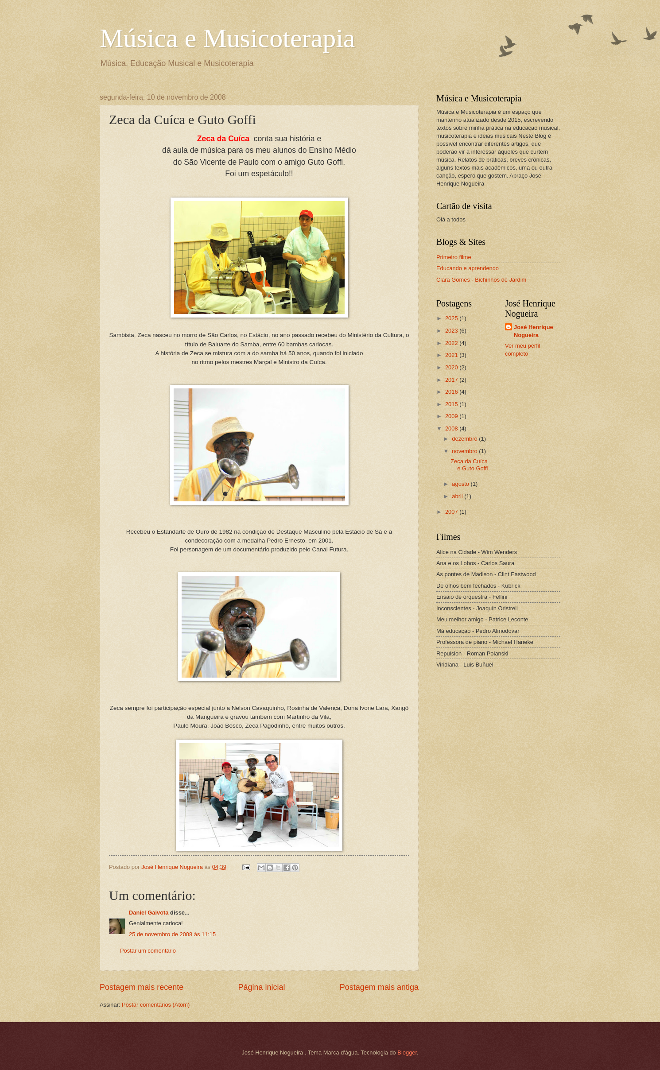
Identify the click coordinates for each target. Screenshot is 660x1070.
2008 (452, 428)
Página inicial (261, 987)
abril (458, 496)
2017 (452, 379)
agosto (461, 484)
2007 (452, 511)
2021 (452, 355)
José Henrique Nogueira (533, 331)
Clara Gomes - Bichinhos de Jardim (481, 279)
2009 (452, 416)
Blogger (407, 1052)
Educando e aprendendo (467, 268)
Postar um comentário (148, 950)
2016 (452, 391)
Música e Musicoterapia (227, 38)
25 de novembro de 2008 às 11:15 (172, 934)
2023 (452, 330)
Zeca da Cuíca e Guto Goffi (469, 464)
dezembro (465, 438)
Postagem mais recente (141, 987)
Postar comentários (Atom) (156, 1004)
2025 (452, 318)
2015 (452, 404)
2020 (452, 367)
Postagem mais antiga (379, 987)
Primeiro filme (453, 257)
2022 (452, 343)
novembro (465, 451)
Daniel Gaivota (148, 912)
